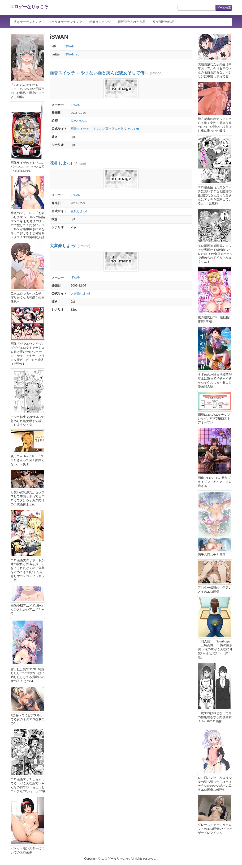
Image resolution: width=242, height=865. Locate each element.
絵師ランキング (100, 22)
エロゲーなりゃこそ (29, 6)
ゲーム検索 (224, 7)
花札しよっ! (61, 163)
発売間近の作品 (163, 22)
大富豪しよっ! (63, 245)
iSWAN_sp (72, 54)
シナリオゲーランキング (65, 22)
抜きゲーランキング (27, 22)
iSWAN (69, 46)
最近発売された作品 (132, 22)
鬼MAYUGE (79, 120)
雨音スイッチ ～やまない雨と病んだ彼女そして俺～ (99, 73)
